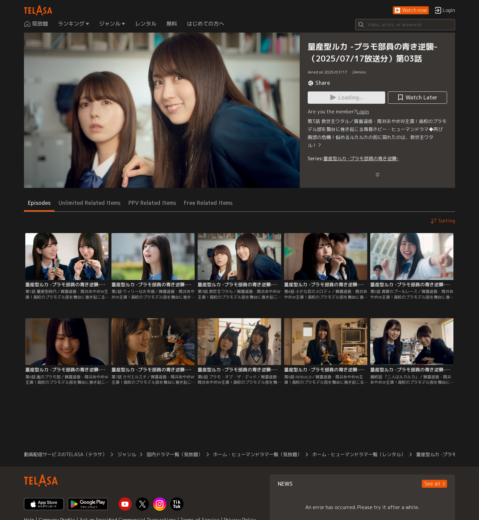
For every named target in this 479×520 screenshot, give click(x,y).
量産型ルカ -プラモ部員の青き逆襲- (361, 158)
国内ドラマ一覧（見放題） (175, 454)
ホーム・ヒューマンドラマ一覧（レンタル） (358, 454)
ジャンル (126, 454)
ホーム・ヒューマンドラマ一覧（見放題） (257, 454)
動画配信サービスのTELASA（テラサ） (65, 454)
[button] (411, 10)
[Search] (405, 24)
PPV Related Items (152, 202)
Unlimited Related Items (89, 202)
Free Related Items (208, 202)
